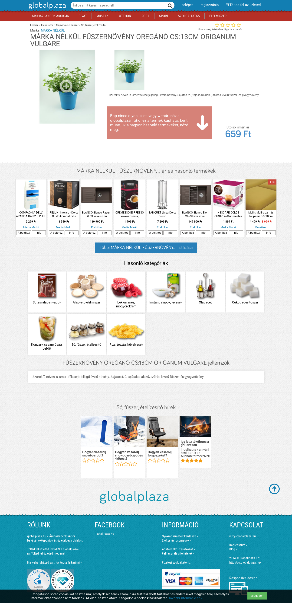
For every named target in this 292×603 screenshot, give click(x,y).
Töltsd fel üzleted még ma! (48, 553)
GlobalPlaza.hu (104, 534)
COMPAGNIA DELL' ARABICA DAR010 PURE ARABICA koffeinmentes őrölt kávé (31, 214)
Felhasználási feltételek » (178, 553)
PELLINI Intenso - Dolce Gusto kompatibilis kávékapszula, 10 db (63, 214)
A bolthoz (24, 232)
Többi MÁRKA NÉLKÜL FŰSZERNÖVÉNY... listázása (146, 247)
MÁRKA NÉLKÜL (53, 30)
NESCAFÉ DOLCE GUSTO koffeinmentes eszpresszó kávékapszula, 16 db (228, 214)
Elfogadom (257, 595)
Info (38, 232)
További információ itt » (185, 598)
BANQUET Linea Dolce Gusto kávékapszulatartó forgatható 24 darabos (162, 214)
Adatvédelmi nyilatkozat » (178, 549)
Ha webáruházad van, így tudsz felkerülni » (54, 562)
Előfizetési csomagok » (176, 540)
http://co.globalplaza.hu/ (245, 562)
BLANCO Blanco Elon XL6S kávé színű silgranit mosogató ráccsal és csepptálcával (195, 214)
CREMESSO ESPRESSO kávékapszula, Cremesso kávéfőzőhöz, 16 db (129, 214)
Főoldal (34, 25)
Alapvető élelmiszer (67, 25)
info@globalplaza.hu (242, 536)
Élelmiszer (47, 25)
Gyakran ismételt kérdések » (180, 536)
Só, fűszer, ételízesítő (93, 25)
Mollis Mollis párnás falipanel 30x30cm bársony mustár (260, 214)
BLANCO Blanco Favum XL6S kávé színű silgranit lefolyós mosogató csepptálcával (97, 214)
